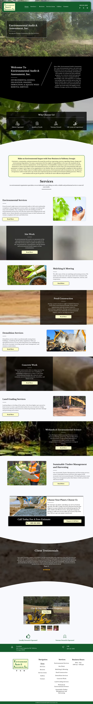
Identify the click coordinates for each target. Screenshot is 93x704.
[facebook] (80, 8)
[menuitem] (27, 6)
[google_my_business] (87, 8)
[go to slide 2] (44, 626)
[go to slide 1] (38, 626)
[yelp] (84, 8)
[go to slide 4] (55, 626)
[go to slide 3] (49, 626)
